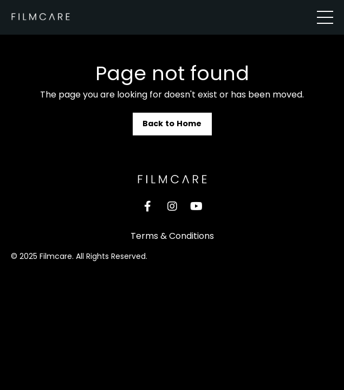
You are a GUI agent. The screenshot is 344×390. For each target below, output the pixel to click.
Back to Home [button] (172, 123)
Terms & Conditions (172, 236)
